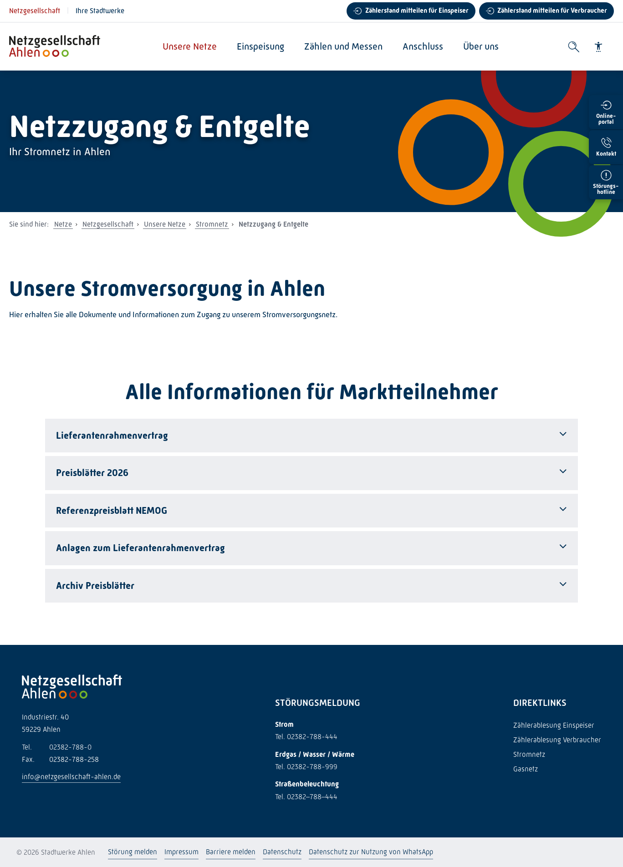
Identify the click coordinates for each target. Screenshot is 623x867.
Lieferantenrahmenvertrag (112, 435)
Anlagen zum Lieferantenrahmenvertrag (140, 548)
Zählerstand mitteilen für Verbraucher (552, 10)
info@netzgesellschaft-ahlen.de (71, 776)
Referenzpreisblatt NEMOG (111, 510)
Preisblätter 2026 (92, 472)
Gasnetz (525, 769)
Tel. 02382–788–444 (306, 796)
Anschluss (423, 46)
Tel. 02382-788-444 (306, 736)
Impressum (181, 851)
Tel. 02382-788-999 (306, 766)
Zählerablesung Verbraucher (557, 739)
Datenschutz (282, 851)
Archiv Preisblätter (95, 585)
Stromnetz (212, 224)
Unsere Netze (190, 46)
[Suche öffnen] (574, 46)
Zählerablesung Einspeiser (553, 725)
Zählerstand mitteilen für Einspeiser (417, 10)
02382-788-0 (57, 747)
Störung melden (132, 851)
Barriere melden (230, 851)
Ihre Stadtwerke (100, 10)
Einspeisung (261, 46)
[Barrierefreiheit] (598, 47)
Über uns (481, 46)
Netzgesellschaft (34, 10)
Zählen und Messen (344, 46)
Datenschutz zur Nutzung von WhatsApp (371, 851)
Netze (63, 224)
